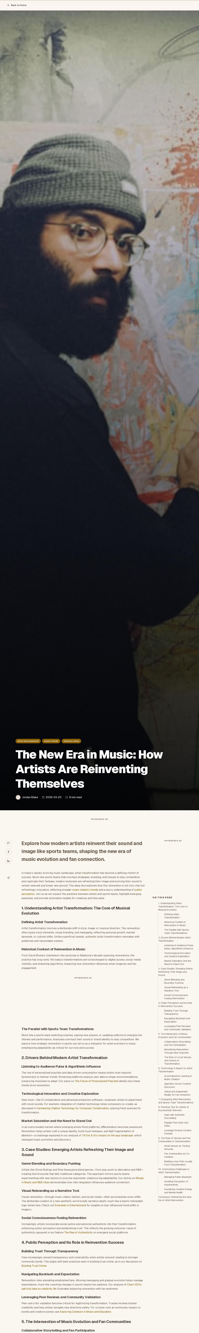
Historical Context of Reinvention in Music (175, 982)
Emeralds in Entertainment (70, 1211)
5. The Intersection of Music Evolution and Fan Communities (174, 1094)
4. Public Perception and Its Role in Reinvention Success (175, 1063)
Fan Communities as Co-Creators (177, 1213)
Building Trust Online (34, 1272)
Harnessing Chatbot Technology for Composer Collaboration (73, 1114)
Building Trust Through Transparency (176, 1070)
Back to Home (17, 5)
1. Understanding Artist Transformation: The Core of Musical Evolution (173, 964)
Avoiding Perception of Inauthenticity (176, 1241)
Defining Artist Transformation (172, 974)
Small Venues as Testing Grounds (177, 1205)
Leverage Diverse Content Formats (177, 1190)
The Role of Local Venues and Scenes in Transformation (177, 1118)
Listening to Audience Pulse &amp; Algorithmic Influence (178, 1005)
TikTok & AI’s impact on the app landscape (107, 1142)
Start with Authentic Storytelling (174, 1174)
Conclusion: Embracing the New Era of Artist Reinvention (174, 1257)
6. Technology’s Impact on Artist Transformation (175, 1128)
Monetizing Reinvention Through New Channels (176, 1109)
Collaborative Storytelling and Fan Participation (177, 1101)
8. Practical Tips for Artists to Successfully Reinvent (173, 1167)
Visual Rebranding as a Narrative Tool (176, 1047)
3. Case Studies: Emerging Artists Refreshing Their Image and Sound (175, 1030)
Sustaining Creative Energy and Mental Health (178, 1249)
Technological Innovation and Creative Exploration (177, 1013)
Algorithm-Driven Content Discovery (177, 1143)
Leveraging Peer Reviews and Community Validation (177, 1086)
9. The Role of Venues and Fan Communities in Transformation (174, 1198)
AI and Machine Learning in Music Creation (178, 1136)
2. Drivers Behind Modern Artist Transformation (174, 997)
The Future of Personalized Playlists (96, 1087)
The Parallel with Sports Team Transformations (176, 989)
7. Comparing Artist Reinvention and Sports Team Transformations (176, 1159)
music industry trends (85, 896)
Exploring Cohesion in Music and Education (85, 1318)
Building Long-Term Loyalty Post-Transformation (178, 1221)
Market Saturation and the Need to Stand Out (177, 1020)
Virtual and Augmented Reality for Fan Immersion (177, 1151)
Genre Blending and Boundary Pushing (174, 1039)
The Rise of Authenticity (78, 1239)
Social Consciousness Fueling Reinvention (176, 1055)
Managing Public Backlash (178, 1235)
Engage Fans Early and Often (176, 1182)
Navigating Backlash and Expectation (177, 1078)
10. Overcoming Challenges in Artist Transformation (173, 1229)
